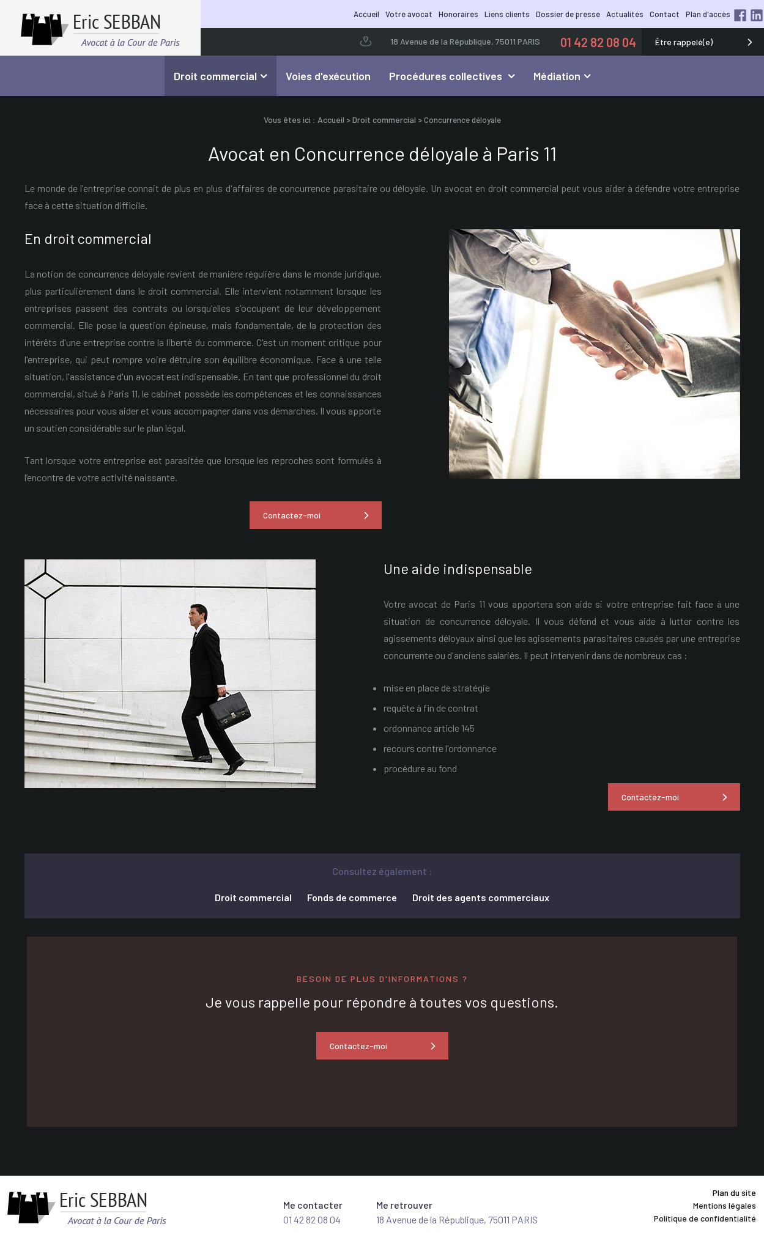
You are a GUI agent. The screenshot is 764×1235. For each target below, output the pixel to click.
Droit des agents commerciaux (480, 897)
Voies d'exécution (328, 76)
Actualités (624, 14)
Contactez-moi (292, 515)
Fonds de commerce (352, 897)
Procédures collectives (447, 76)
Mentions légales (724, 1205)
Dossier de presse (568, 14)
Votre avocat (408, 14)
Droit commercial (215, 76)
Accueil (366, 14)
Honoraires (458, 14)
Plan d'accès (708, 14)
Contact (665, 14)
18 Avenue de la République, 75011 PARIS (465, 41)
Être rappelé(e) (684, 42)
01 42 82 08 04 (598, 42)
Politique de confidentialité (705, 1218)
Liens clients (507, 14)
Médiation (556, 76)
